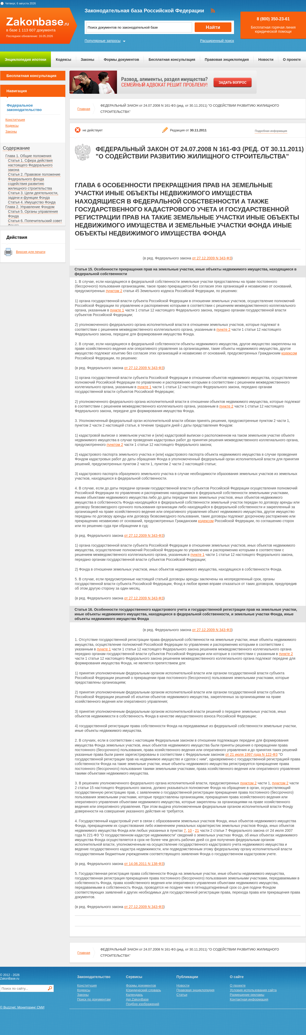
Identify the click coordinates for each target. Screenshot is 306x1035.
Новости (266, 59)
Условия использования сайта (253, 990)
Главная (83, 109)
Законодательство (93, 977)
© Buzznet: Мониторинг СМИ (22, 1007)
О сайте (237, 977)
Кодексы (63, 59)
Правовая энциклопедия (227, 59)
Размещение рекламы (247, 995)
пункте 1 (117, 310)
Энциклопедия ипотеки (25, 59)
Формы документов (121, 59)
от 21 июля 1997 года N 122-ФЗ (251, 754)
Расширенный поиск (217, 41)
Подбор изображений (142, 1004)
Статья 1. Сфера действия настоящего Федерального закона (30, 165)
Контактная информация (249, 999)
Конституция (15, 120)
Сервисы (134, 977)
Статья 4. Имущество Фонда (32, 202)
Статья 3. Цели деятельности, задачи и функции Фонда (33, 195)
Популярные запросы (103, 41)
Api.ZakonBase (137, 999)
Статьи (181, 995)
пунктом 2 (114, 291)
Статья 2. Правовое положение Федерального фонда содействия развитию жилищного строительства (34, 181)
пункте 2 (223, 329)
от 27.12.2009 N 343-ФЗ (211, 258)
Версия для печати (30, 252)
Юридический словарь (143, 990)
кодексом (289, 353)
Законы (87, 59)
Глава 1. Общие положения (28, 156)
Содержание (16, 148)
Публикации (187, 977)
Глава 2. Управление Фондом (30, 207)
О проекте (292, 59)
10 (190, 830)
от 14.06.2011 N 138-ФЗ (144, 864)
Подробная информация (271, 130)
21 (197, 830)
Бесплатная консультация (172, 59)
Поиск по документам (94, 999)
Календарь (134, 995)
